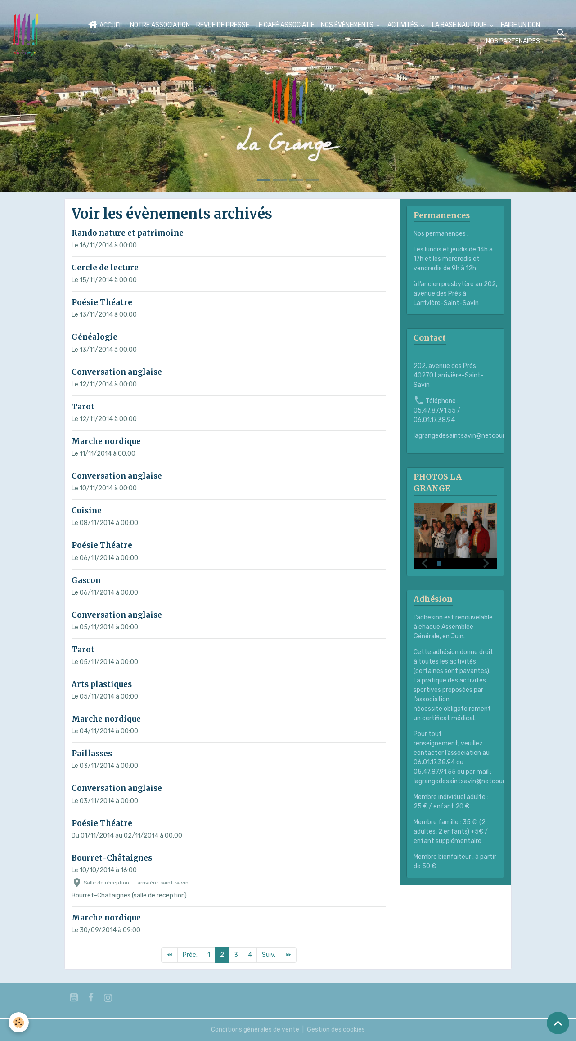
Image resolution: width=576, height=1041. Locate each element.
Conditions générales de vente (255, 1029)
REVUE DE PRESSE (222, 25)
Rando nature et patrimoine (128, 233)
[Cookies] (19, 1022)
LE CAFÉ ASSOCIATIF (285, 25)
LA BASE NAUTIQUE (460, 25)
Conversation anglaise (117, 372)
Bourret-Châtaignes (112, 858)
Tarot (83, 407)
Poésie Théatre (102, 302)
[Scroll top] (558, 1023)
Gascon (86, 580)
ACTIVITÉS (403, 25)
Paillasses (92, 753)
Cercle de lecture (105, 268)
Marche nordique (106, 441)
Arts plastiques (102, 684)
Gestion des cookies (336, 1029)
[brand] (26, 33)
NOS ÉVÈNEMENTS (348, 25)
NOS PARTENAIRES (513, 41)
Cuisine (87, 511)
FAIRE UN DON (520, 25)
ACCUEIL (105, 25)
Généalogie (94, 337)
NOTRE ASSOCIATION (160, 25)
